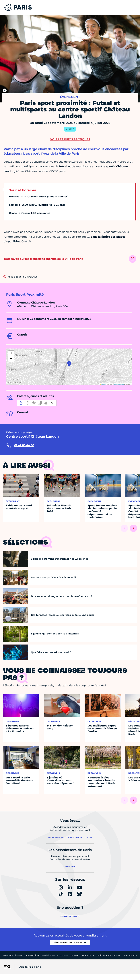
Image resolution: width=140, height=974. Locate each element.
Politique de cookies (109, 955)
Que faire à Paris (30, 966)
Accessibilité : (47, 955)
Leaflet (103, 384)
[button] (69, 364)
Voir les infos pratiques (70, 139)
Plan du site (130, 955)
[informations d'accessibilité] (37, 403)
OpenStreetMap (119, 384)
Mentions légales (12, 955)
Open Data (88, 955)
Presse (75, 955)
